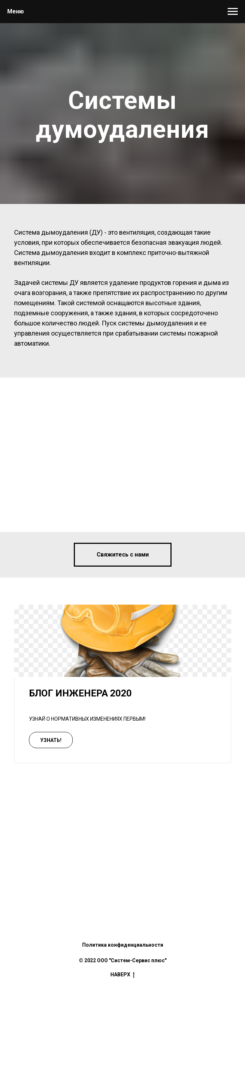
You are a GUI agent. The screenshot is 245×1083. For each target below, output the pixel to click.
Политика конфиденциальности (122, 945)
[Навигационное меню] (233, 11)
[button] (123, 555)
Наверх (122, 975)
